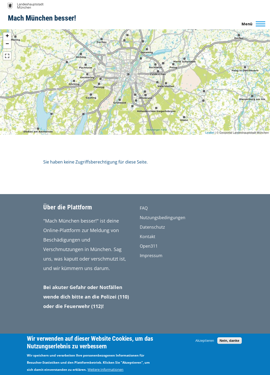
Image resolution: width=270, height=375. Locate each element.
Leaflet (209, 132)
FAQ (144, 208)
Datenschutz (152, 227)
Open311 (149, 246)
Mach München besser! (42, 18)
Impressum (151, 255)
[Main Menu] (252, 23)
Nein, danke (229, 341)
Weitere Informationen (105, 369)
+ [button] (7, 36)
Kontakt (147, 236)
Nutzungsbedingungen (162, 217)
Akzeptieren (204, 340)
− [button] (7, 44)
